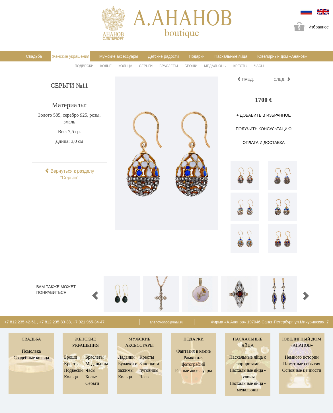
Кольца (125, 66)
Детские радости (163, 56)
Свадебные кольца (31, 357)
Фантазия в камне (193, 351)
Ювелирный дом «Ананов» (282, 56)
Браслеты (168, 66)
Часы (259, 66)
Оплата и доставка (263, 142)
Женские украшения (70, 56)
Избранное (309, 27)
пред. (245, 79)
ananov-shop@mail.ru (166, 322)
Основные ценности (301, 370)
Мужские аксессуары (118, 56)
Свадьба (34, 56)
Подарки (196, 56)
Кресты (240, 66)
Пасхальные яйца (230, 56)
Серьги (146, 66)
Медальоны (215, 66)
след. (282, 79)
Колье (106, 66)
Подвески (84, 66)
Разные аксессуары (193, 370)
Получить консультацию (263, 129)
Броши (191, 66)
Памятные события (301, 363)
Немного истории (301, 357)
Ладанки (126, 357)
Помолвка (31, 351)
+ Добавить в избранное (264, 115)
